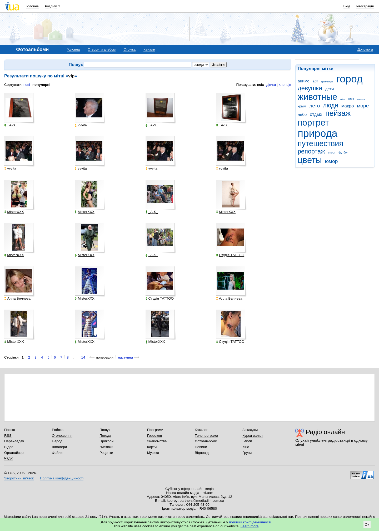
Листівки (106, 447)
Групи (247, 453)
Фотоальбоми (206, 441)
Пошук (104, 430)
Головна (32, 6)
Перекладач (14, 441)
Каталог (201, 430)
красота (361, 99)
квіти (342, 99)
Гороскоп (154, 436)
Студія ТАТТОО (230, 255)
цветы (310, 160)
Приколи (106, 441)
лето (314, 105)
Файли (57, 453)
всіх (260, 85)
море (363, 105)
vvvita (81, 125)
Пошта (9, 430)
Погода (105, 436)
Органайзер (13, 453)
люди (330, 105)
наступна (125, 357)
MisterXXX (14, 212)
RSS (8, 436)
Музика (153, 453)
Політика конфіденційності (61, 478)
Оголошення (62, 436)
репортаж (311, 151)
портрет (313, 122)
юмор (331, 161)
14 (83, 357)
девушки (310, 88)
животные (317, 97)
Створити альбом (102, 49)
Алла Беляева (17, 298)
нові (26, 85)
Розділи (51, 6)
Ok (367, 525)
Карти (152, 447)
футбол (343, 152)
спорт (332, 152)
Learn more (250, 526)
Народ (57, 441)
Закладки (250, 430)
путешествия (320, 143)
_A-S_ (10, 125)
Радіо (8, 458)
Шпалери (59, 447)
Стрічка (129, 49)
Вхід (346, 6)
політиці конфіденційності (250, 522)
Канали (149, 49)
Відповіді (202, 453)
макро (347, 105)
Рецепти (106, 453)
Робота (57, 430)
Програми (155, 430)
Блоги (247, 441)
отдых (316, 114)
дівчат (271, 85)
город (349, 79)
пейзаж (338, 113)
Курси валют (252, 436)
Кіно (245, 447)
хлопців (285, 85)
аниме (304, 81)
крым (302, 106)
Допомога (365, 49)
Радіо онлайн (325, 431)
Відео (8, 447)
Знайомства (157, 441)
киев (351, 98)
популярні (41, 85)
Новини (201, 447)
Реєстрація (365, 6)
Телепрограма (206, 436)
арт (315, 81)
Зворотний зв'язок (19, 478)
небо (302, 114)
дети (329, 89)
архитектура (327, 82)
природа (317, 133)
